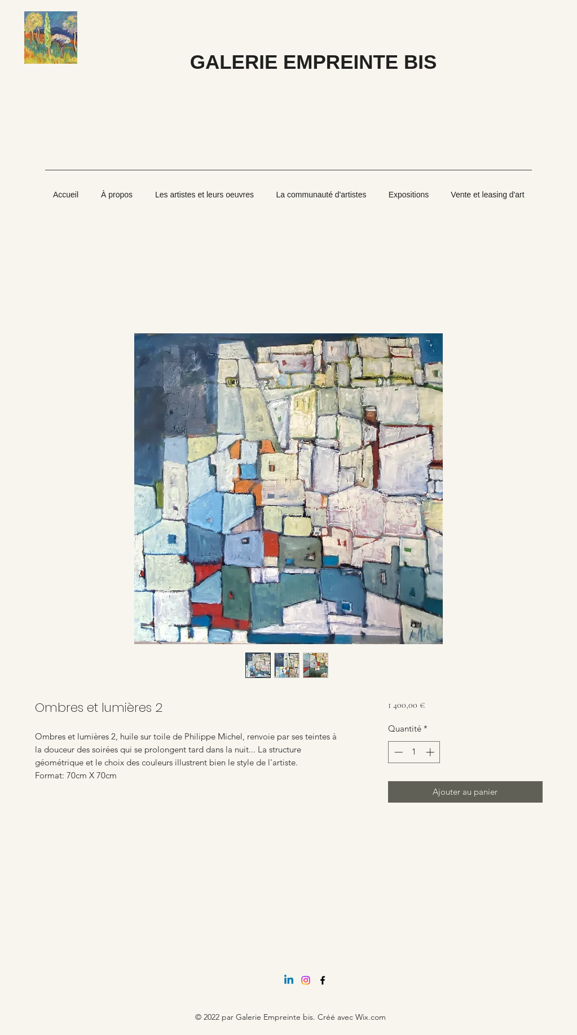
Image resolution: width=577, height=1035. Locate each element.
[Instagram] (305, 980)
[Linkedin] (288, 980)
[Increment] (431, 752)
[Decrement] (397, 752)
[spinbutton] (414, 752)
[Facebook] (322, 980)
